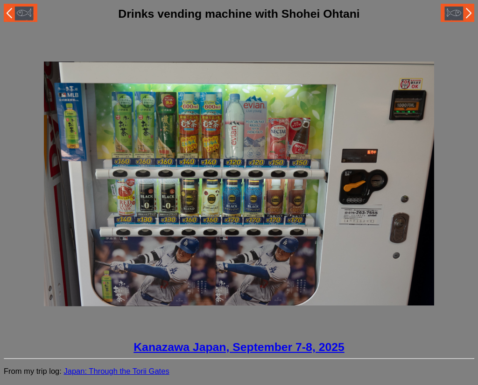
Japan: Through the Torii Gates (116, 371)
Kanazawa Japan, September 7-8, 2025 (239, 347)
